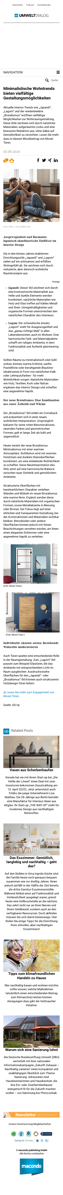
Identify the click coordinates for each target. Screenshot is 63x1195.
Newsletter (17, 5)
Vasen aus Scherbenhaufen (31, 770)
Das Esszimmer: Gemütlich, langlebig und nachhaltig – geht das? (31, 862)
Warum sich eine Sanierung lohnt (31, 1050)
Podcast (30, 5)
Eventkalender (44, 5)
